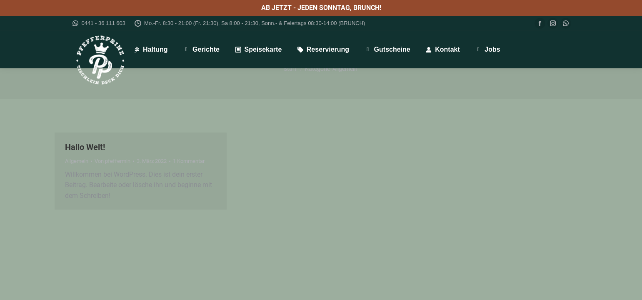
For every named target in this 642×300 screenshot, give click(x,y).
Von (112, 161)
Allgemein (76, 161)
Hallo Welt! (85, 147)
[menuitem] (151, 49)
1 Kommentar (189, 161)
